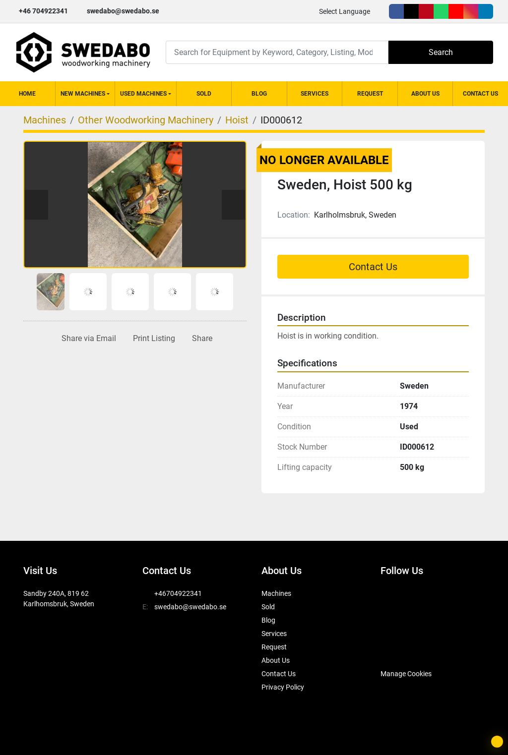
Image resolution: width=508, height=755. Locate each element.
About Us (425, 93)
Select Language (344, 11)
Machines (276, 593)
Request (370, 93)
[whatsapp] (441, 11)
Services (314, 93)
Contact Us (480, 93)
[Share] (200, 338)
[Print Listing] (152, 338)
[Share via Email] (87, 338)
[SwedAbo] (399, 649)
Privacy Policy (282, 687)
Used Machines (143, 93)
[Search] (277, 52)
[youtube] (455, 11)
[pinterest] (426, 11)
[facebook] (396, 11)
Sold (203, 93)
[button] (85, 93)
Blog (259, 93)
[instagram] (470, 11)
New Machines (83, 93)
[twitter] (411, 11)
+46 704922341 (43, 11)
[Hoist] (237, 120)
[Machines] (44, 120)
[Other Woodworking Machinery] (145, 120)
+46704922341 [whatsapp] (178, 593)
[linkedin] (485, 11)
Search (441, 52)
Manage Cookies (406, 674)
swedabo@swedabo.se (123, 11)
